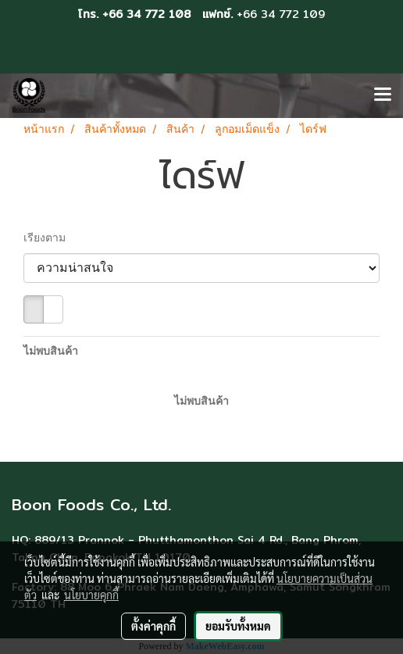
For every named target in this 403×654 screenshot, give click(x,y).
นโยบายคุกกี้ (91, 595)
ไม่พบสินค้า (50, 352)
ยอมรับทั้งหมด (238, 626)
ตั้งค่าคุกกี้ (153, 626)
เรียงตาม (49, 239)
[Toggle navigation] (383, 95)
